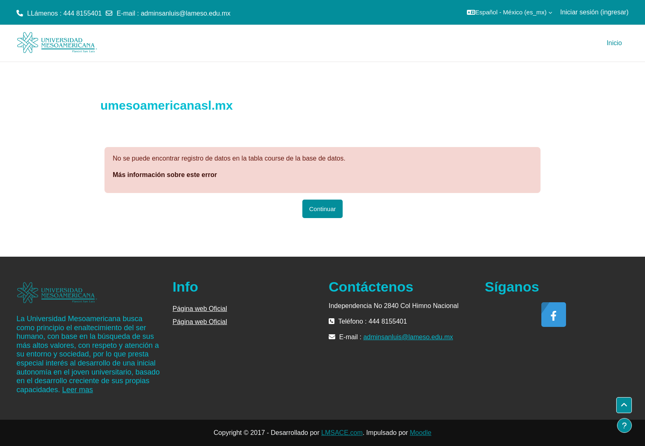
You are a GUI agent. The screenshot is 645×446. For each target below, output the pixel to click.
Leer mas (77, 390)
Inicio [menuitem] (614, 42)
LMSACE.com (341, 432)
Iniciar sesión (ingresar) (594, 12)
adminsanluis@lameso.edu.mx (185, 13)
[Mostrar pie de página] (624, 425)
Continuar (322, 208)
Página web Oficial (200, 308)
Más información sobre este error (165, 174)
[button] (509, 12)
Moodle (420, 432)
